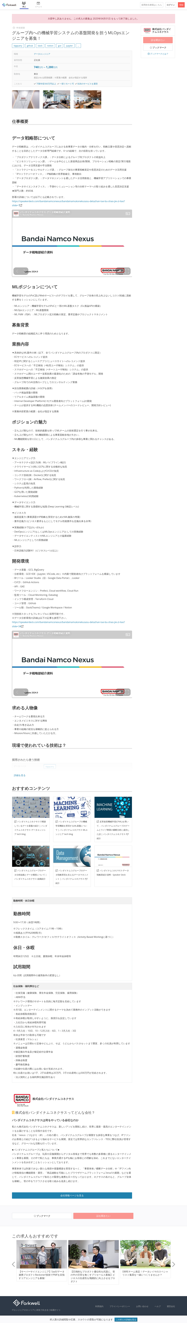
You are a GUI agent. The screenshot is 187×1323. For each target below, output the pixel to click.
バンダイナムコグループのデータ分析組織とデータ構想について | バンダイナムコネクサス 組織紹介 (30, 874)
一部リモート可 (67, 83)
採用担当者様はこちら (151, 4)
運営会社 (171, 1306)
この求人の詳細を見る (126, 1319)
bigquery (18, 45)
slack (40, 45)
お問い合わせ (142, 1306)
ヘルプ (158, 1306)
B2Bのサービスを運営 (87, 83)
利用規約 (99, 1306)
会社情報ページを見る (72, 1195)
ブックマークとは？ (157, 53)
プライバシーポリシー (120, 1306)
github (30, 45)
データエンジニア (42, 53)
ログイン (171, 4)
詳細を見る (20, 775)
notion (50, 45)
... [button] (78, 45)
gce (59, 45)
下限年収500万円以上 (46, 83)
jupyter (69, 45)
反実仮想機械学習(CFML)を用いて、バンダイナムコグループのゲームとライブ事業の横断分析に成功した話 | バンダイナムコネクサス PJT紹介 (113, 830)
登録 (181, 4)
